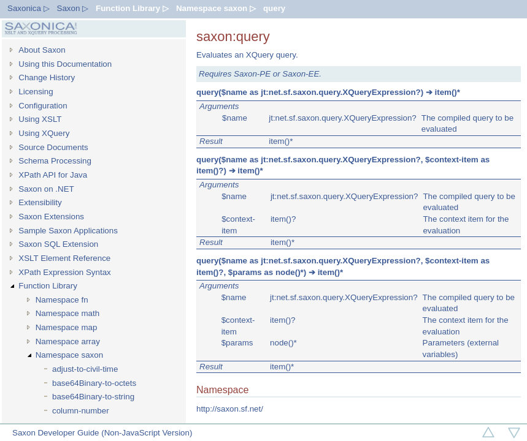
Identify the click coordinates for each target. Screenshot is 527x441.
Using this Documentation (65, 64)
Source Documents (53, 147)
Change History (46, 77)
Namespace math (67, 313)
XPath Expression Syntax (64, 272)
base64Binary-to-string (93, 396)
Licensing (35, 91)
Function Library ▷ (132, 8)
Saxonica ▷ (28, 8)
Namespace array (68, 341)
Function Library (47, 285)
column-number (80, 410)
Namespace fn (62, 299)
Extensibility (39, 202)
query (274, 8)
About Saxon (41, 50)
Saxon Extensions (51, 216)
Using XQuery (43, 133)
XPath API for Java (52, 174)
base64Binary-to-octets (94, 383)
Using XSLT (39, 119)
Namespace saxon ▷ (216, 8)
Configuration (42, 105)
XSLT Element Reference (64, 258)
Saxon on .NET (46, 189)
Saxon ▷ (73, 8)
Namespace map (67, 327)
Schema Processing (54, 160)
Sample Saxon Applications (68, 230)
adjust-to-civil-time (85, 369)
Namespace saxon (69, 355)
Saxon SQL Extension (58, 244)
